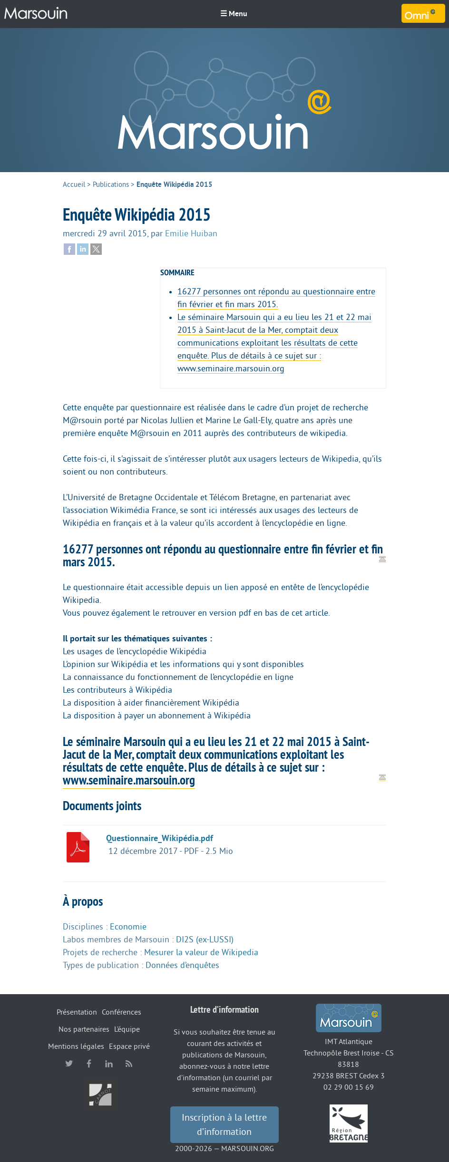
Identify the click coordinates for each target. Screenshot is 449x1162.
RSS (129, 1063)
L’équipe (127, 1029)
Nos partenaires (84, 1029)
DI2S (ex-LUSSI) (205, 939)
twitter (69, 1063)
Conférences (121, 1012)
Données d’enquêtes (182, 965)
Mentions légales (76, 1046)
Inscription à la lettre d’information (224, 1125)
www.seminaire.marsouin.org (129, 780)
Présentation (77, 1012)
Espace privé (129, 1046)
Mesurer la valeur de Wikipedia (201, 952)
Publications (111, 185)
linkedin (109, 1063)
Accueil (74, 185)
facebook (89, 1063)
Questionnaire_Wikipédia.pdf (159, 838)
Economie (128, 926)
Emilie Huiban (191, 233)
